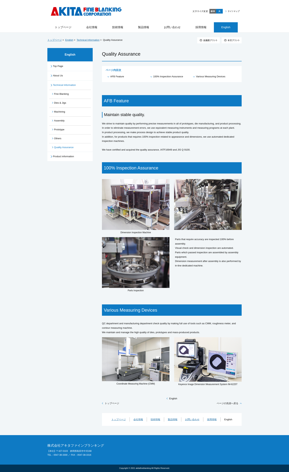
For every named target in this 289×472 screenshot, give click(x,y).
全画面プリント (208, 40)
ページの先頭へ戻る (227, 403)
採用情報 (212, 419)
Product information (63, 156)
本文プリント (232, 40)
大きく (219, 11)
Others (57, 138)
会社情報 (138, 419)
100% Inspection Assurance (168, 76)
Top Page (58, 66)
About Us (58, 75)
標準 (212, 11)
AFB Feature (117, 76)
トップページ (54, 40)
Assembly (59, 120)
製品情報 (172, 419)
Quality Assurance (64, 147)
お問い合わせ (192, 419)
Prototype (59, 129)
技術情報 (155, 419)
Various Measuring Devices (210, 76)
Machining (59, 111)
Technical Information (88, 40)
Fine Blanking (61, 94)
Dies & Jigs (60, 102)
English (69, 40)
